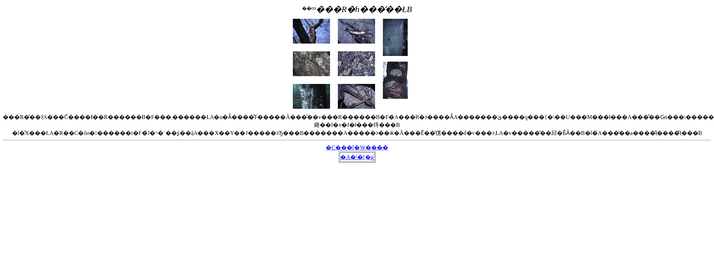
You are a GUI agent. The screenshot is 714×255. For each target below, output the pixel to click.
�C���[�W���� (357, 147)
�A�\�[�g (356, 157)
